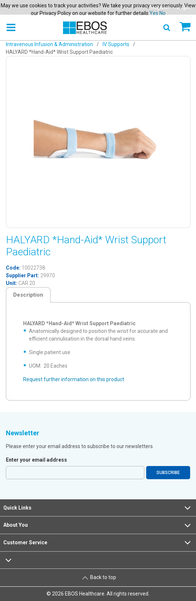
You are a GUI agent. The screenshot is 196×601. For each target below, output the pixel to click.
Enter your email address (36, 460)
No (162, 13)
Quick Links (97, 508)
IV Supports (116, 44)
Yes (153, 13)
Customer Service (97, 542)
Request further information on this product (73, 379)
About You (97, 525)
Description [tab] (28, 295)
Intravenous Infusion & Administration (49, 44)
